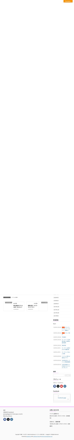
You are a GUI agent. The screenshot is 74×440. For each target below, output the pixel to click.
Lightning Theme (36, 436)
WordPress (29, 436)
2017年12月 (56, 306)
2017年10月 (56, 312)
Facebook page (62, 398)
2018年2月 (56, 300)
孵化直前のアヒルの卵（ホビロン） (18, 306)
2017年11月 (56, 309)
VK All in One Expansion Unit (46, 436)
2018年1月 (56, 303)
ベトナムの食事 (14, 297)
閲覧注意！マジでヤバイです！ (32, 306)
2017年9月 (56, 316)
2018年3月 (56, 297)
